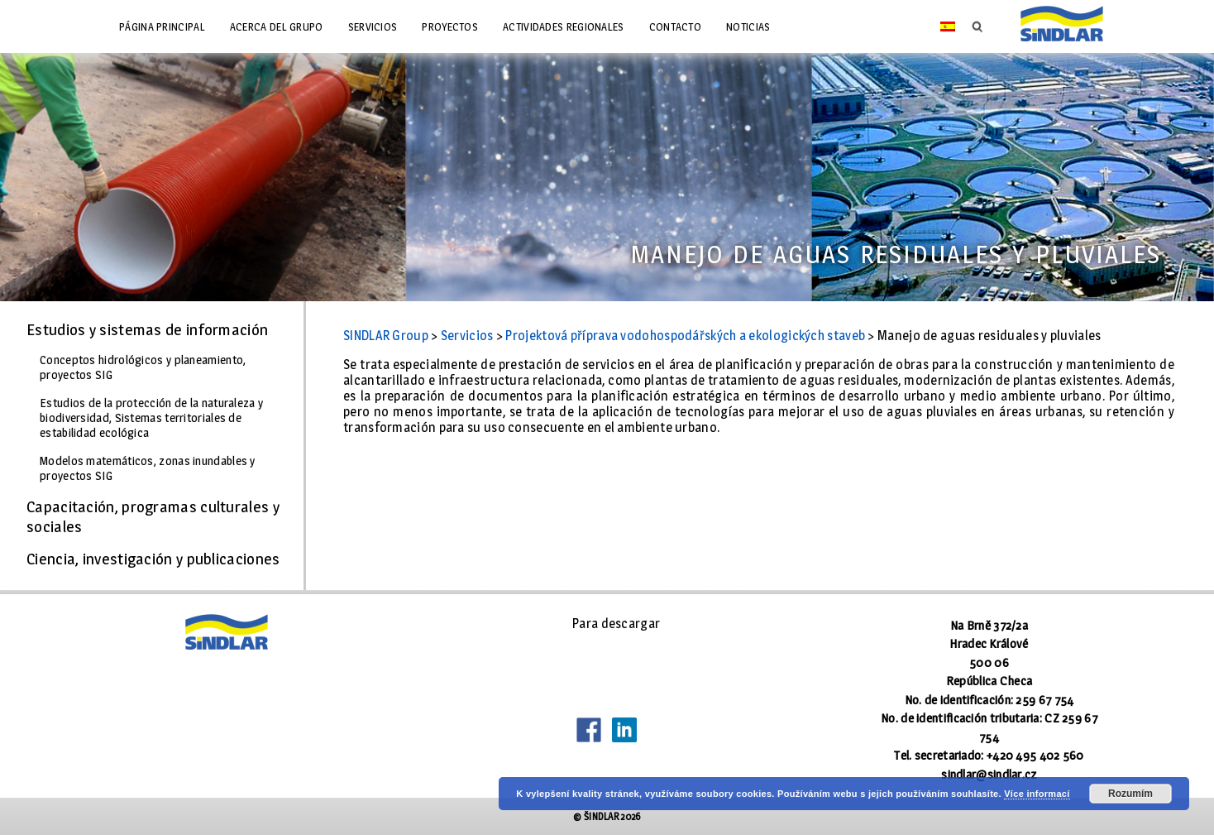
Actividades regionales (563, 26)
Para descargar (616, 623)
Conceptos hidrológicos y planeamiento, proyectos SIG (143, 367)
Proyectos (450, 26)
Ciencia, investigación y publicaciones (153, 559)
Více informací (1036, 794)
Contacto (675, 26)
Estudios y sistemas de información (147, 329)
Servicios (373, 26)
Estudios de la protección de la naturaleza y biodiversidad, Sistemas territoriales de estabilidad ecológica (151, 418)
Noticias (748, 26)
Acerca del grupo (276, 26)
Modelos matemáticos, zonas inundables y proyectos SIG (148, 468)
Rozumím (1130, 793)
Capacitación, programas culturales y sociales (153, 516)
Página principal (162, 26)
